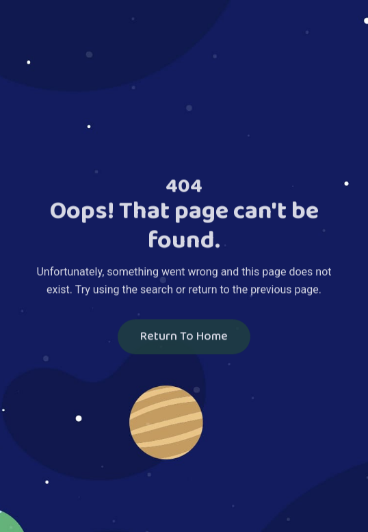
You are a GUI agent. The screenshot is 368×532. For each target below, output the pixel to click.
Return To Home (184, 337)
